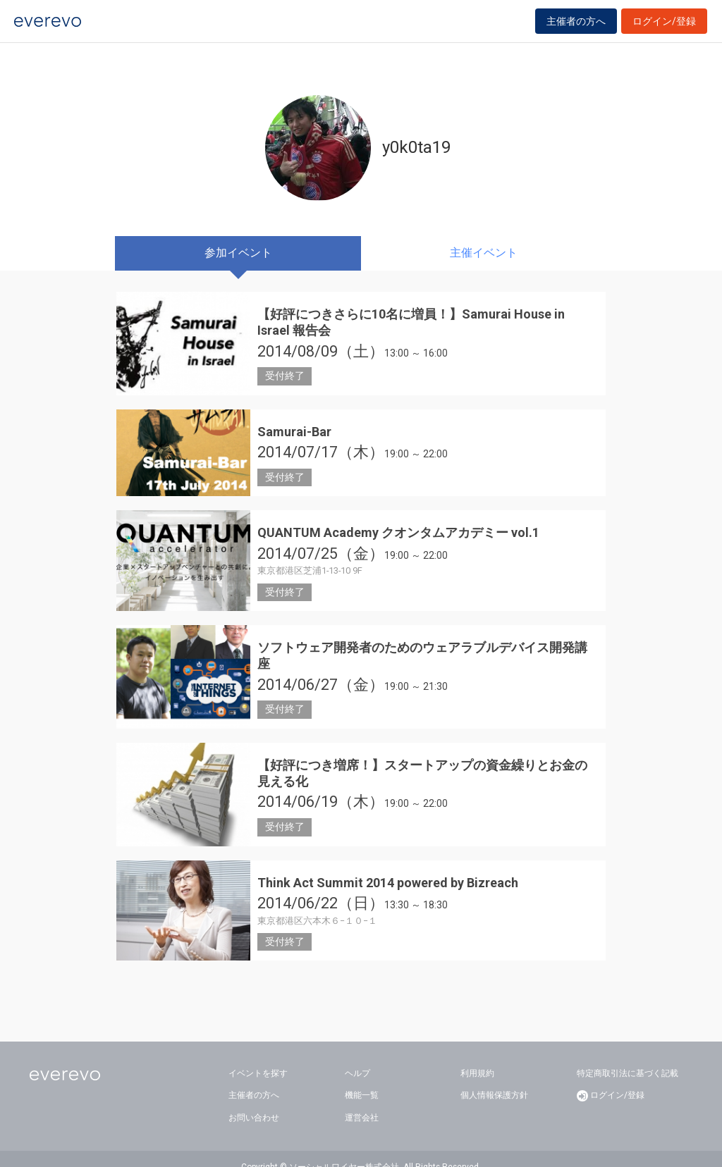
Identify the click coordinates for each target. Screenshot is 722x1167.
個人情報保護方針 (494, 1079)
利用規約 (477, 1056)
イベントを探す (258, 1056)
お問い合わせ (253, 1101)
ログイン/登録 (664, 29)
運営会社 (362, 1101)
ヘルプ (357, 1056)
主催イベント (484, 252)
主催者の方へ (576, 29)
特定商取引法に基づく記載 (627, 1056)
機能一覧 (362, 1079)
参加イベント (238, 252)
